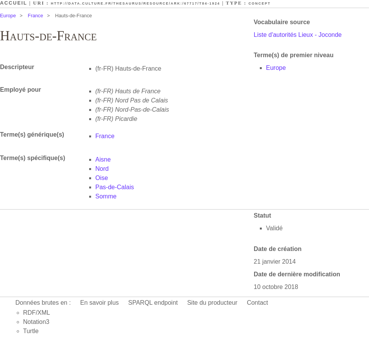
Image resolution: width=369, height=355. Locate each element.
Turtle (30, 331)
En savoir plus (99, 302)
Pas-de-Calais (114, 187)
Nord (102, 168)
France (35, 15)
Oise (101, 178)
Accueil (13, 3)
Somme (105, 196)
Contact (257, 302)
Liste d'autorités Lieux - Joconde (298, 34)
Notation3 (36, 322)
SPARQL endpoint (153, 302)
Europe (8, 15)
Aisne (103, 159)
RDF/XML (36, 312)
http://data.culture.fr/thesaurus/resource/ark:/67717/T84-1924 (135, 3)
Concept (259, 3)
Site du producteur (212, 302)
